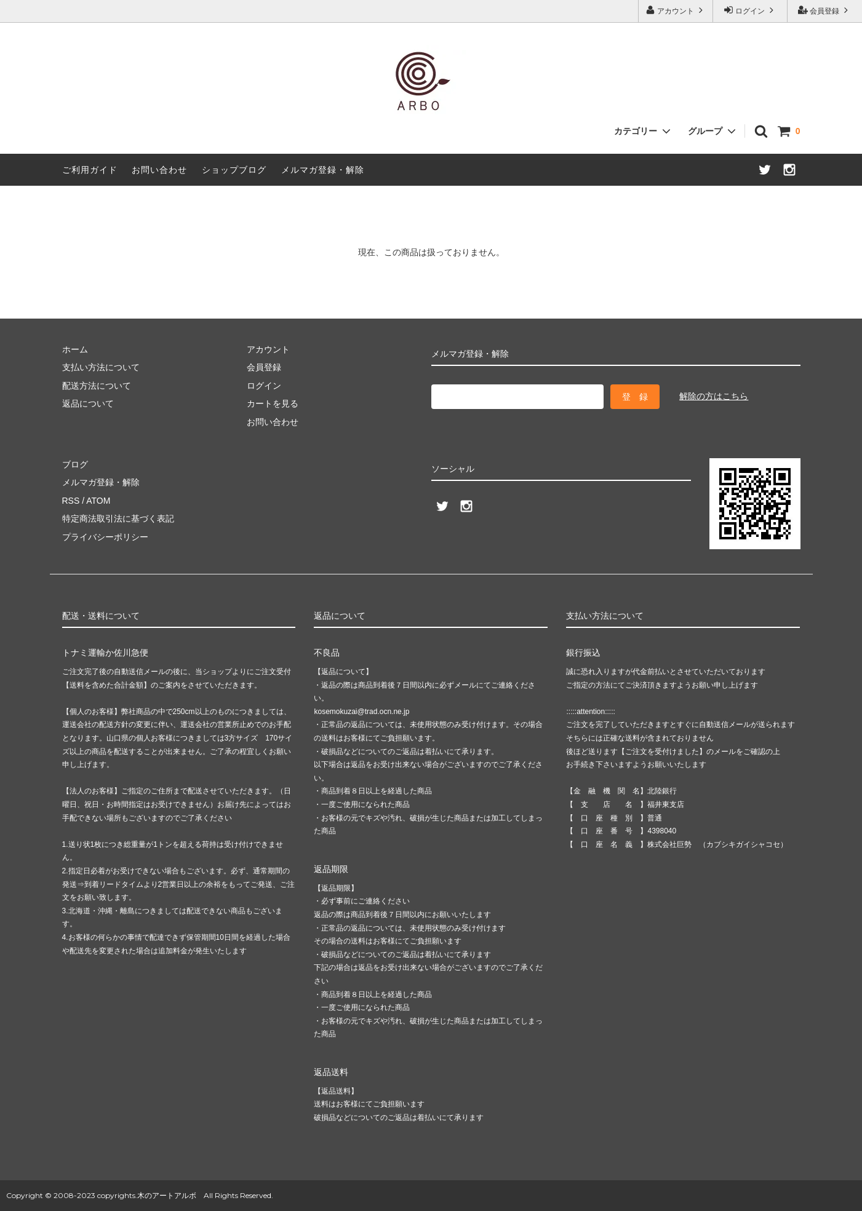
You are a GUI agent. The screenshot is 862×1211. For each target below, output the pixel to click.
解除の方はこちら (713, 396)
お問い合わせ (159, 170)
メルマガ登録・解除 (322, 170)
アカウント (675, 10)
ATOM (98, 501)
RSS (71, 501)
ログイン (750, 10)
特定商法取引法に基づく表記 (118, 518)
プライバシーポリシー (105, 537)
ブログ (75, 464)
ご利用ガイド (90, 170)
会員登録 (825, 10)
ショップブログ (234, 170)
